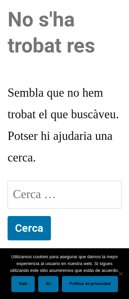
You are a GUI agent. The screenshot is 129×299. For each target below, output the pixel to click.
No (48, 283)
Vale (23, 283)
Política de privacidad (89, 283)
